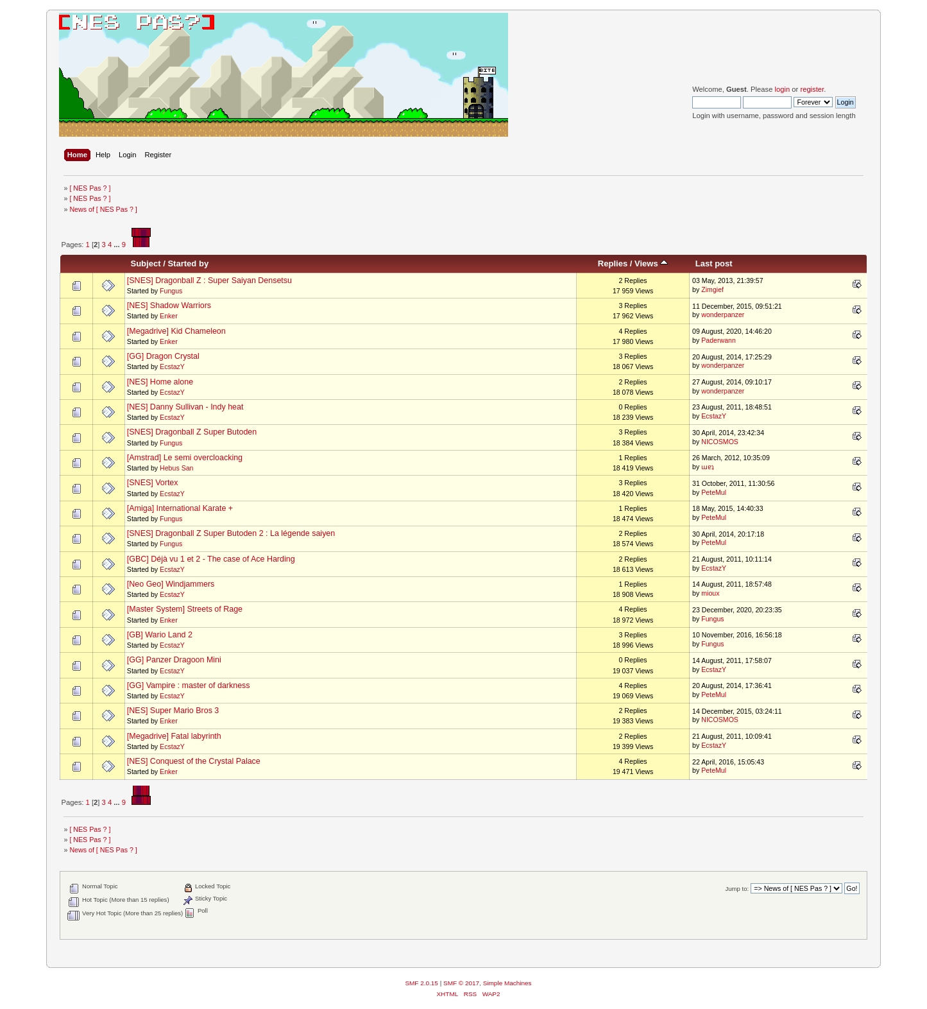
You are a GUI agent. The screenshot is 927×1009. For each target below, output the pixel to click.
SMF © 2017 (461, 983)
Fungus (171, 291)
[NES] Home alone (160, 381)
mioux (710, 593)
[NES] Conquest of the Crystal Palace (193, 761)
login (782, 89)
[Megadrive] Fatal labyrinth (174, 736)
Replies (612, 263)
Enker (169, 316)
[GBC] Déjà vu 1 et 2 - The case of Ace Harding (211, 559)
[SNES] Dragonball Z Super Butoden (192, 431)
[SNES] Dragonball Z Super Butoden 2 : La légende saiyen (231, 533)
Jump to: (737, 888)
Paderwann (718, 340)
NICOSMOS (719, 441)
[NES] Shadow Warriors (169, 305)
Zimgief (712, 289)
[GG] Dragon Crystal (163, 356)
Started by (187, 263)
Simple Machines (507, 983)
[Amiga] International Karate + (180, 508)
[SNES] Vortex (152, 482)
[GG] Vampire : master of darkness (188, 685)
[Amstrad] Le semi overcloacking (184, 457)
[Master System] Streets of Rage (184, 609)
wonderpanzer (722, 314)
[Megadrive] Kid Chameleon (176, 331)
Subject (145, 263)
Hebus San (176, 468)
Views (651, 263)
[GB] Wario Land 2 (159, 634)
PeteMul (713, 492)
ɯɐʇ (707, 466)
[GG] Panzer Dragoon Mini (174, 659)
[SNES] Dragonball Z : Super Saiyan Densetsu (209, 280)
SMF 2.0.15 (421, 983)
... (117, 244)
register (812, 89)
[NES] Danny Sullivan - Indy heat (185, 406)
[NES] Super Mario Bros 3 (173, 710)
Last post (714, 263)
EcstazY (172, 366)
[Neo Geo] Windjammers (171, 584)
